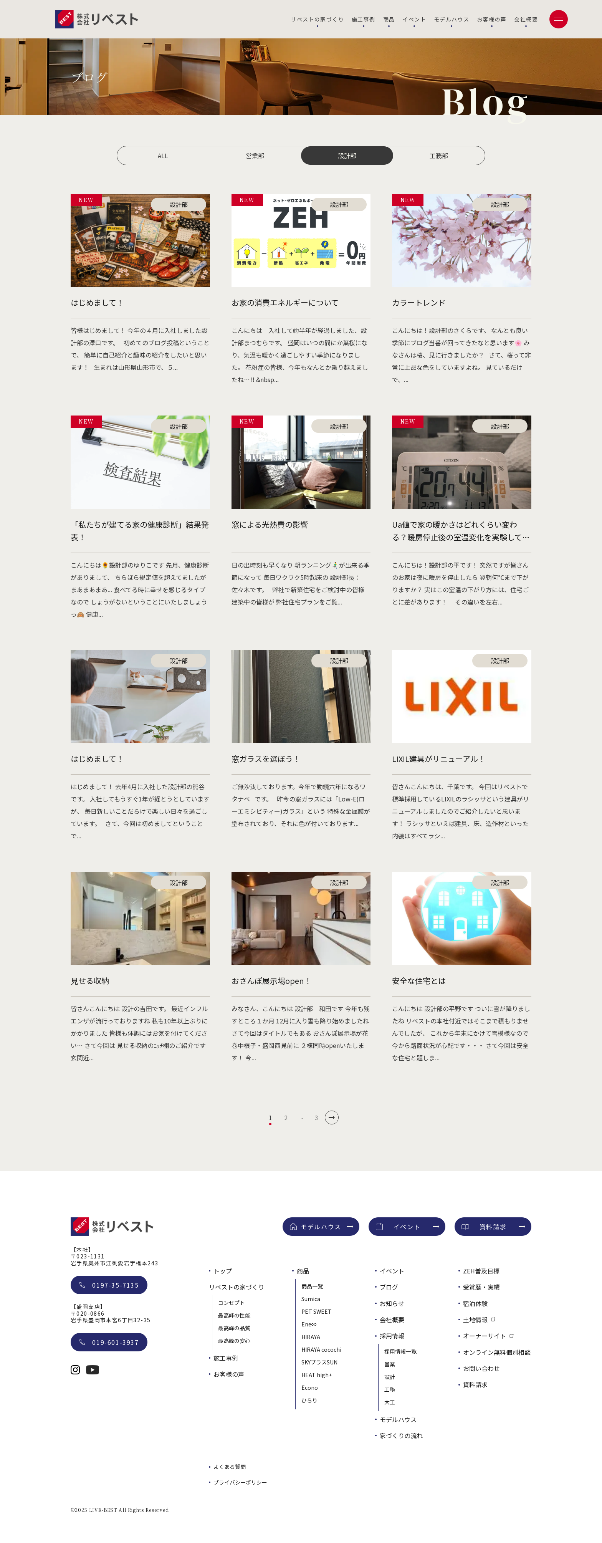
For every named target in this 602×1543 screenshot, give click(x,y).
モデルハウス (451, 19)
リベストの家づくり (317, 19)
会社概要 (526, 19)
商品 (389, 19)
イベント (414, 19)
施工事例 (363, 19)
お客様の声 (491, 19)
